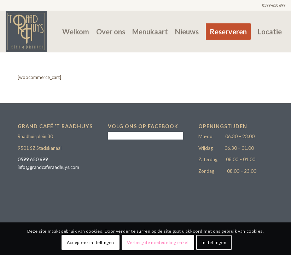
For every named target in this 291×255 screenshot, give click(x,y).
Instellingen (214, 242)
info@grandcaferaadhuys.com (48, 167)
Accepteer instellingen (90, 242)
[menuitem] (76, 31)
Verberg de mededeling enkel (157, 242)
